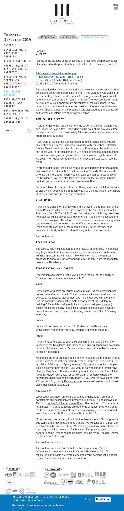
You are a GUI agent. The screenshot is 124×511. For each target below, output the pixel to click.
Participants (68, 37)
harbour (69, 361)
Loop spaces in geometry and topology (14, 103)
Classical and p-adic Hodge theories (16, 53)
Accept (89, 500)
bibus (42, 190)
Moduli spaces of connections (16, 121)
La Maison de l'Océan (55, 374)
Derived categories (17, 61)
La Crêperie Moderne (89, 364)
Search (8, 130)
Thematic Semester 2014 (17, 37)
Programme (48, 37)
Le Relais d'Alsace (71, 381)
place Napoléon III (64, 220)
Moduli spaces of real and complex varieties (16, 69)
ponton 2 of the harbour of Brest (65, 403)
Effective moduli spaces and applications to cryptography (16, 82)
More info (17, 508)
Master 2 (10, 45)
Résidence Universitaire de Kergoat (56, 73)
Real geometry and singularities (16, 113)
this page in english (74, 194)
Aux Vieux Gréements (87, 374)
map (104, 329)
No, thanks (102, 500)
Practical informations (94, 37)
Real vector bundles (12, 94)
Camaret (105, 396)
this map (111, 252)
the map (106, 304)
